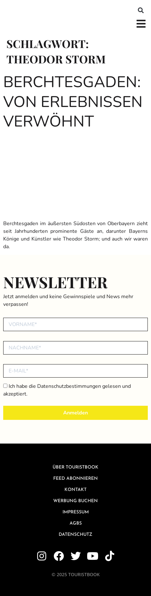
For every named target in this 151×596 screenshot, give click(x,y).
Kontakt (75, 489)
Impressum (76, 512)
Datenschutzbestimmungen (69, 386)
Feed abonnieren (75, 478)
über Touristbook (75, 467)
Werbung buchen (75, 501)
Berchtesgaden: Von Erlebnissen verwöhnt (73, 101)
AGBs (76, 523)
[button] (141, 10)
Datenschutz (75, 534)
